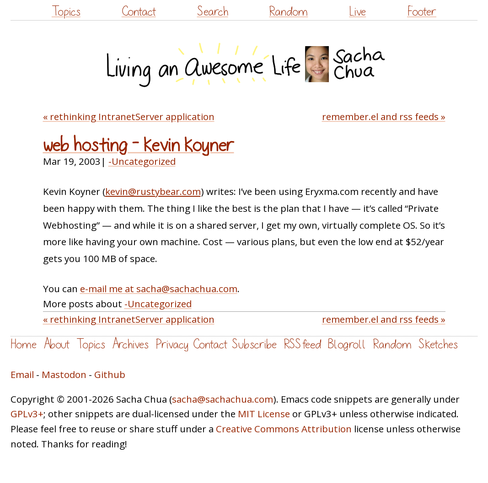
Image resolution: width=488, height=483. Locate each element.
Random (288, 11)
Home (24, 344)
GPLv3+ (27, 413)
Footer (421, 11)
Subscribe (254, 344)
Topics (66, 11)
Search (212, 11)
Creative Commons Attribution (284, 428)
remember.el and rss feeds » (383, 116)
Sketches (438, 344)
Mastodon (64, 374)
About (56, 344)
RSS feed (302, 344)
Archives (130, 344)
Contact (139, 11)
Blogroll (347, 344)
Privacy (172, 344)
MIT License (264, 413)
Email (22, 374)
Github (109, 374)
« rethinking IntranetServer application (129, 116)
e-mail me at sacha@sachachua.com (158, 288)
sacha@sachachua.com (222, 399)
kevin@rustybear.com (153, 191)
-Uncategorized (142, 161)
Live (357, 11)
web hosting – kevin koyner (138, 145)
